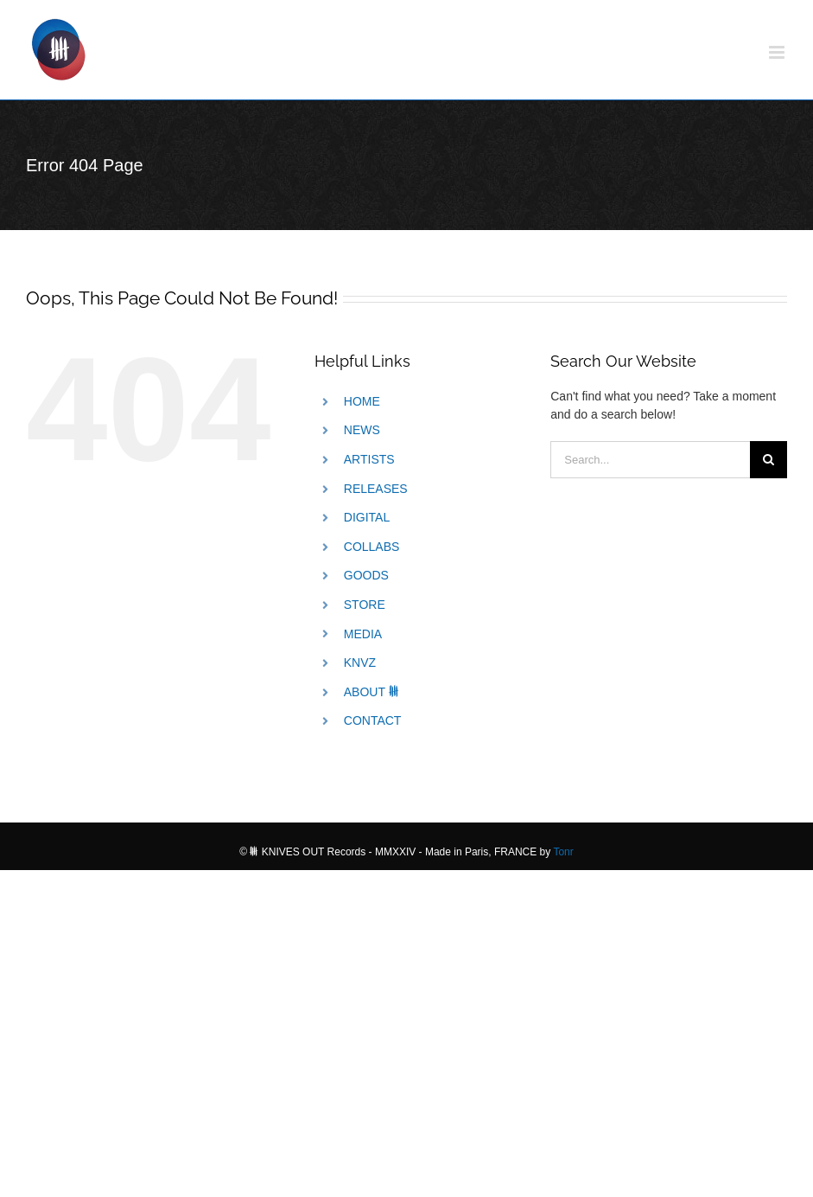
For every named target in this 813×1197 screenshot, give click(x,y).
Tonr (563, 852)
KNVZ (360, 662)
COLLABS (372, 547)
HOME (362, 401)
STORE (364, 604)
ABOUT (372, 692)
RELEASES (376, 489)
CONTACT (373, 720)
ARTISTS (369, 459)
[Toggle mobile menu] (778, 52)
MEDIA (363, 634)
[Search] (768, 459)
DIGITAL (367, 517)
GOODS (366, 575)
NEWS (362, 430)
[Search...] (650, 459)
